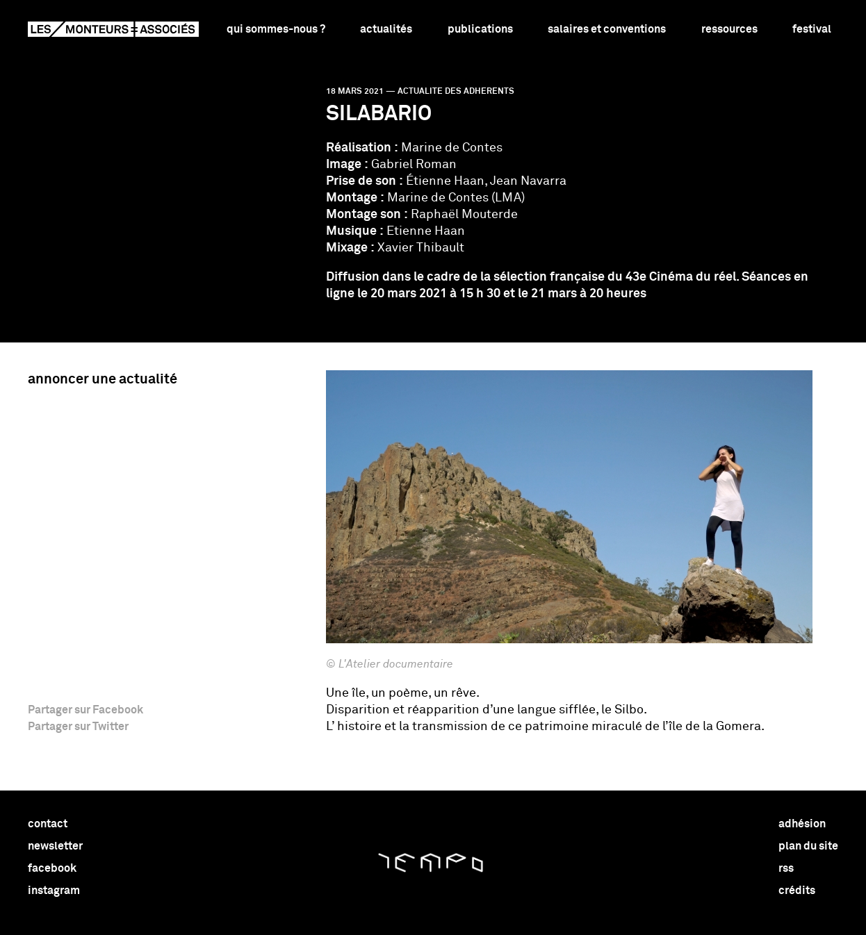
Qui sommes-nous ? (276, 29)
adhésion (802, 823)
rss (786, 868)
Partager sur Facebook (85, 709)
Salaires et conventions (607, 29)
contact (47, 823)
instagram (54, 890)
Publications (480, 29)
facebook (52, 868)
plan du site (808, 846)
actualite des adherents (456, 92)
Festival (811, 29)
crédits (796, 890)
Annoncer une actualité (102, 379)
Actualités (386, 29)
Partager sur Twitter (78, 726)
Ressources (729, 29)
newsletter (55, 846)
